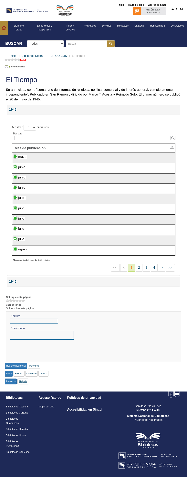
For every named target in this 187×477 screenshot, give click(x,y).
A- (172, 9)
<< (115, 267)
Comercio (31, 373)
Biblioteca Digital (32, 55)
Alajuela (23, 381)
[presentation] (40, 349)
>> (170, 267)
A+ (181, 9)
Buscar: (93, 136)
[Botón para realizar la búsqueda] (111, 43)
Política (43, 373)
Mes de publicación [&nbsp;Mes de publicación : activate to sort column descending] (30, 148)
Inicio (13, 55)
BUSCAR (13, 43)
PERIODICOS (57, 55)
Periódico (34, 365)
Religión (19, 373)
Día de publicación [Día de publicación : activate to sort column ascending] (110, 148)
